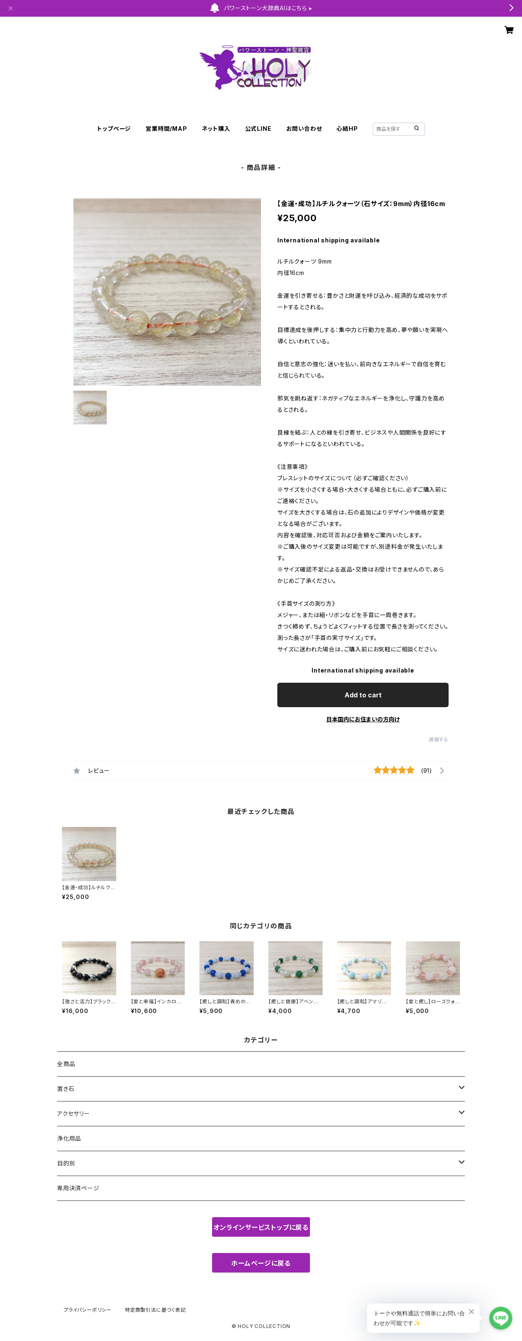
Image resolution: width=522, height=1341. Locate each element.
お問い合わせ (304, 128)
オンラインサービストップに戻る (261, 1227)
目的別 (66, 1163)
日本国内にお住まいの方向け (363, 719)
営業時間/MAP (166, 128)
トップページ (114, 128)
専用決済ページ (78, 1188)
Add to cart (363, 695)
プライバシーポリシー (88, 1310)
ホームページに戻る (261, 1263)
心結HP (347, 128)
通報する (439, 739)
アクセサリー (73, 1113)
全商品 (66, 1063)
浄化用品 (69, 1138)
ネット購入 (216, 128)
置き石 (65, 1088)
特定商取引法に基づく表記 (155, 1310)
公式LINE (258, 128)
